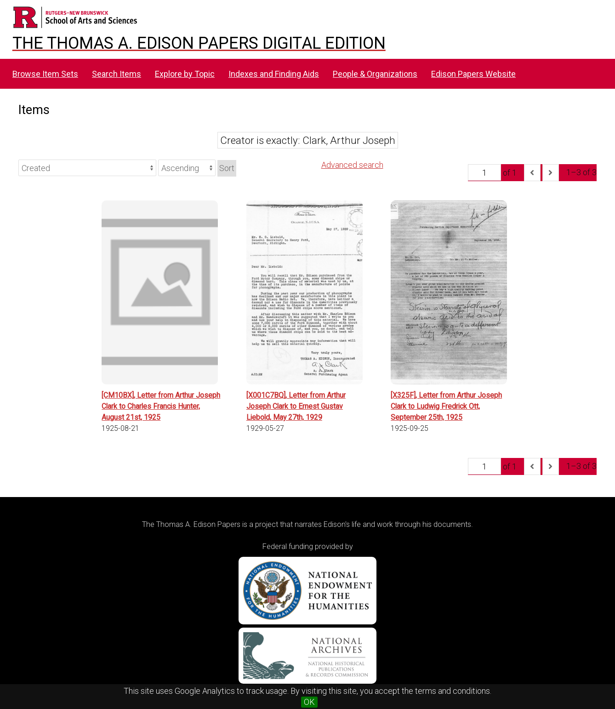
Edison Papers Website (473, 74)
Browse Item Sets (45, 74)
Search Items (116, 74)
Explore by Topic (185, 74)
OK (309, 702)
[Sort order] (187, 168)
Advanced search (352, 165)
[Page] (484, 172)
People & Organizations (375, 74)
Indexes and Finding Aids (273, 74)
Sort (226, 168)
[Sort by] (87, 168)
